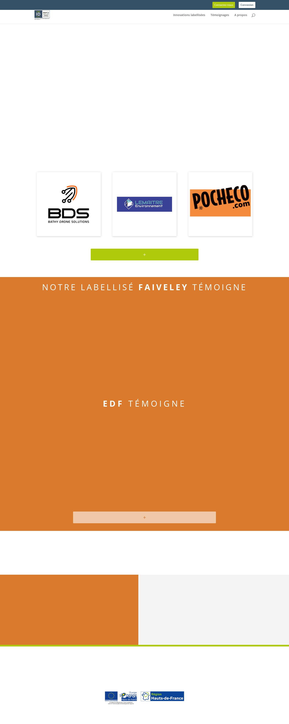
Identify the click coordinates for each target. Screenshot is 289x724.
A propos (240, 15)
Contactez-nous (223, 5)
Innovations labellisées (189, 15)
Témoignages (220, 15)
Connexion (247, 5)
